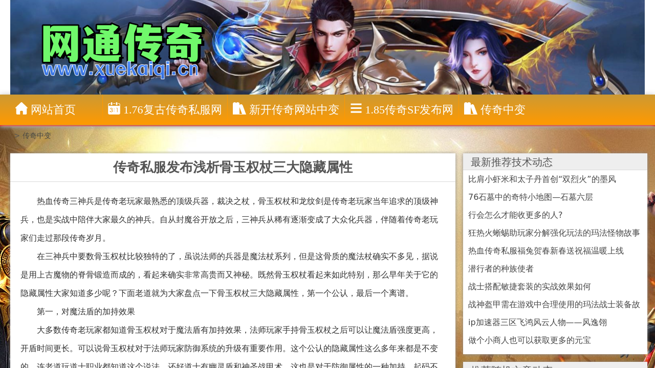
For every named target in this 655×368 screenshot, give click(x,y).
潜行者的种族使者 (501, 268)
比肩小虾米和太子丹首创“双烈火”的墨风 (542, 179)
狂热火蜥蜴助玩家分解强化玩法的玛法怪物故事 (554, 233)
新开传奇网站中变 (286, 109)
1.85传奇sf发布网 (402, 109)
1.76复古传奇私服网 (165, 109)
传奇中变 (495, 109)
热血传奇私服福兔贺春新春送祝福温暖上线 (546, 251)
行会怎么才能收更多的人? (515, 215)
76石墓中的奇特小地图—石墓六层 (530, 197)
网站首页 (45, 109)
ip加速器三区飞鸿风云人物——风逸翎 (537, 322)
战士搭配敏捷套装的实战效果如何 (529, 286)
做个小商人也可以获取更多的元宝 (529, 340)
